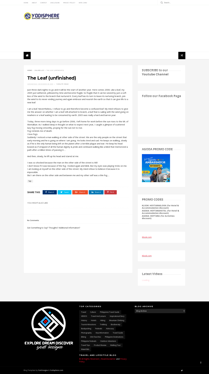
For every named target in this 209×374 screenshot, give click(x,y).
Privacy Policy (69, 3)
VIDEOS (84, 316)
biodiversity (115, 324)
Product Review (100, 345)
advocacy (110, 328)
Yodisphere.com (56, 370)
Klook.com (147, 237)
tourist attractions (88, 324)
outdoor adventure (108, 341)
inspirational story (117, 316)
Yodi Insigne (43, 370)
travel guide (118, 333)
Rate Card (83, 3)
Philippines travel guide (109, 312)
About (34, 3)
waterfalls (85, 349)
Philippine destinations (114, 337)
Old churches (95, 337)
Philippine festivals (88, 341)
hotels (93, 320)
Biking (83, 337)
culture (93, 312)
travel (83, 312)
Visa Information (102, 333)
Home (26, 3)
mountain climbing (116, 320)
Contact (43, 3)
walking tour (115, 345)
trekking (103, 324)
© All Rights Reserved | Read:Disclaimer (97, 359)
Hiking (102, 320)
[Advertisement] (134, 28)
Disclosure (55, 3)
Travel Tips (85, 345)
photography (86, 333)
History (84, 320)
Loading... (146, 280)
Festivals (98, 328)
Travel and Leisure (98, 316)
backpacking (86, 328)
